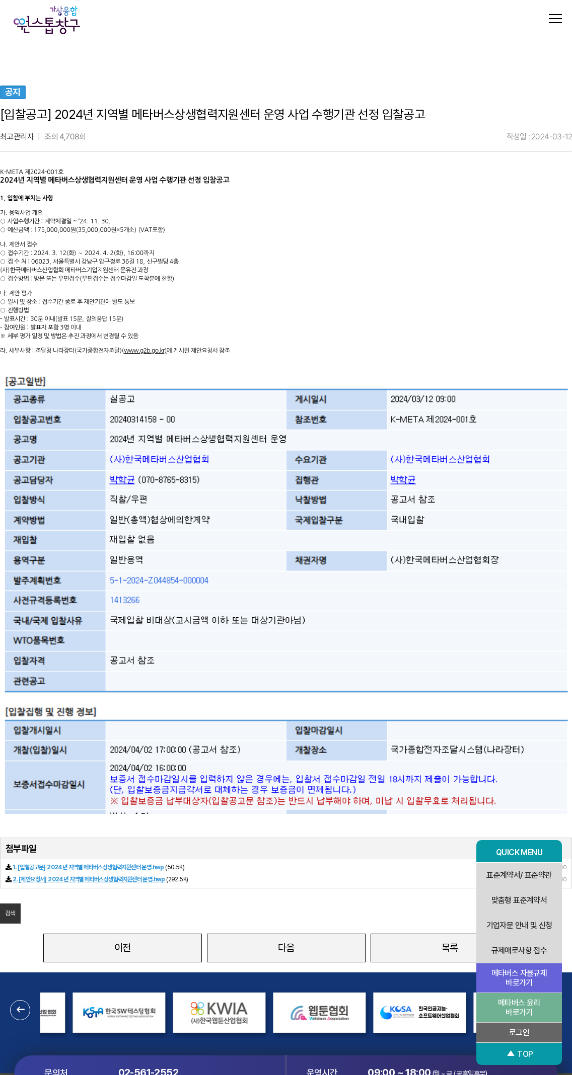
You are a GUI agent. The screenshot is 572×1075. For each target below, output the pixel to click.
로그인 (519, 1032)
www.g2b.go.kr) (145, 351)
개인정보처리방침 (266, 987)
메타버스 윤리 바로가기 (519, 1007)
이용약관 (317, 987)
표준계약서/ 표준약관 (518, 875)
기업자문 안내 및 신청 (519, 925)
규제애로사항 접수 (519, 950)
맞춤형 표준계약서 (519, 900)
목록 (450, 821)
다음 (286, 821)
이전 (122, 821)
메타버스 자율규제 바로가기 (519, 977)
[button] (20, 884)
